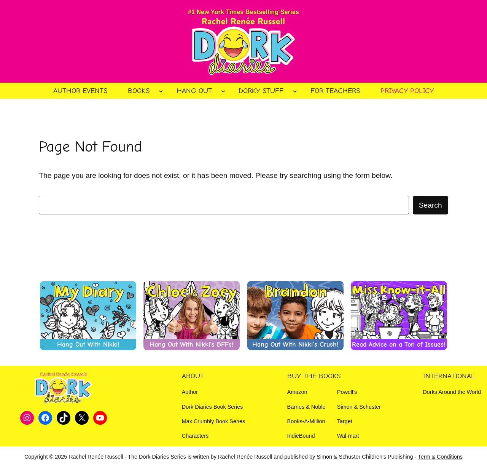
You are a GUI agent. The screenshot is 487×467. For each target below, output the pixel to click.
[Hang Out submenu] (223, 90)
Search (430, 205)
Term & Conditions (440, 457)
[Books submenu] (161, 90)
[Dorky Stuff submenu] (295, 90)
